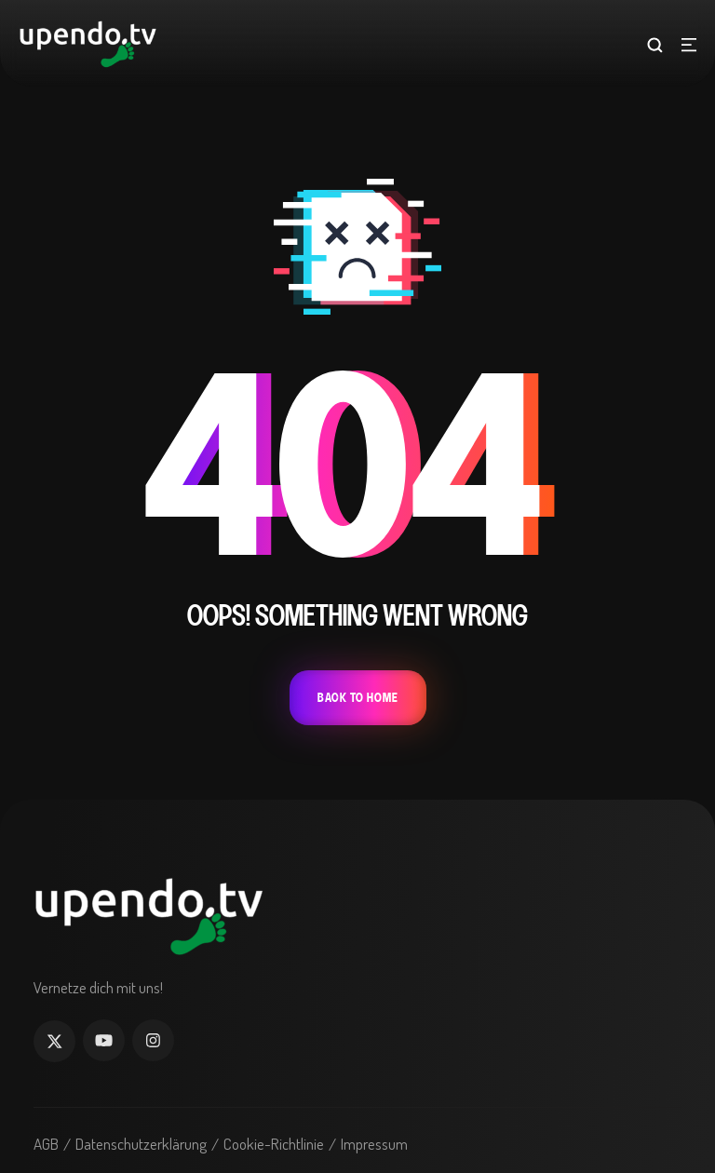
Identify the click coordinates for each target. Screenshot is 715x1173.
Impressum (374, 1143)
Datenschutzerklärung (141, 1143)
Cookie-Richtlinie (273, 1143)
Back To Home (357, 698)
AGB (46, 1143)
